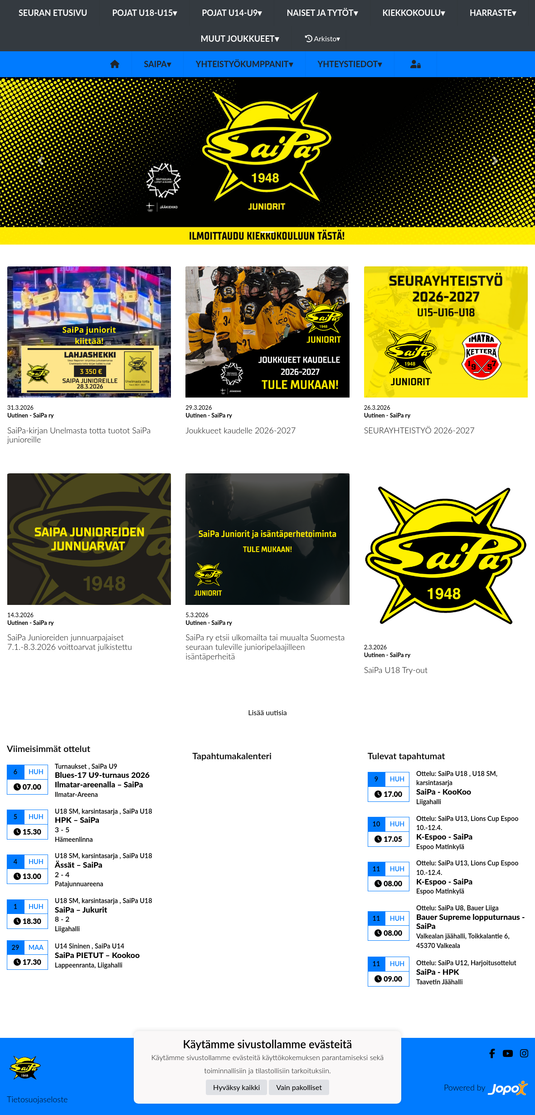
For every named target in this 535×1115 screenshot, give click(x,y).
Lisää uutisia (267, 712)
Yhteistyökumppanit (244, 64)
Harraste (493, 13)
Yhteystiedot (350, 64)
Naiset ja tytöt (322, 13)
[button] (40, 160)
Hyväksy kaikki (236, 1087)
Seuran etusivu (53, 13)
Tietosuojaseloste (37, 1099)
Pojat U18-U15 (144, 13)
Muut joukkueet (240, 39)
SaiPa (157, 64)
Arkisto (322, 38)
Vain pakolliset (299, 1087)
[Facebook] (488, 1053)
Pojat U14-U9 (232, 13)
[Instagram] (520, 1053)
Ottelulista (29, 985)
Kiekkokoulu (414, 13)
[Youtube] (504, 1053)
